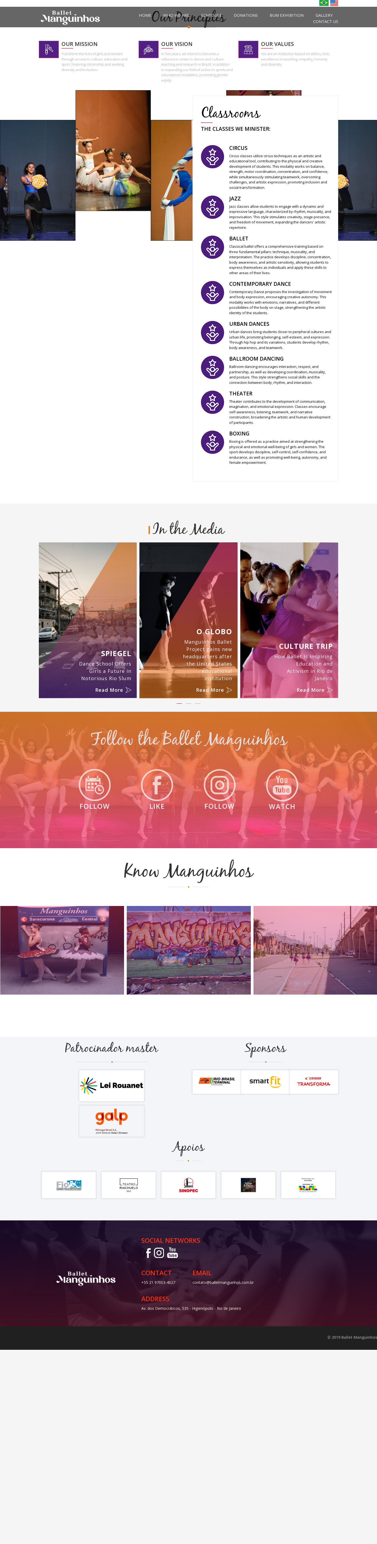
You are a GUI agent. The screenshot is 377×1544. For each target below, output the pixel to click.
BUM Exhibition (287, 15)
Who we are (176, 15)
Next (370, 98)
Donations (246, 15)
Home (145, 15)
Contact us (325, 21)
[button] (179, 897)
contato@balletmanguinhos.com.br (223, 1476)
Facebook (146, 1446)
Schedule (211, 15)
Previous (6, 98)
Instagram (158, 1446)
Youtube (172, 1446)
